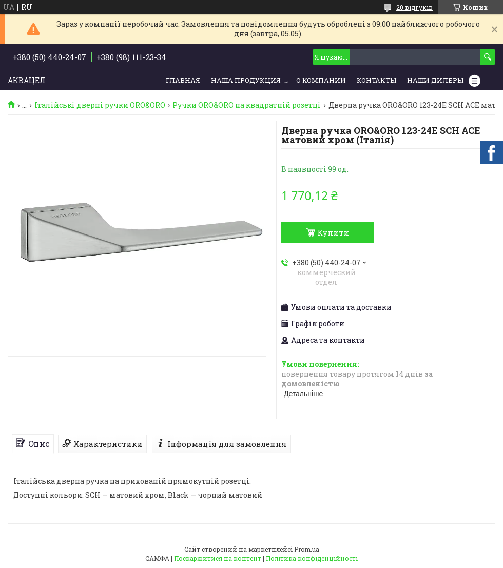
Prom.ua (306, 549)
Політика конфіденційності (312, 558)
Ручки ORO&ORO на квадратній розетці (246, 105)
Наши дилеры (435, 80)
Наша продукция (246, 80)
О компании (321, 80)
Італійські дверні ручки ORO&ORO (99, 105)
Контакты (376, 80)
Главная (183, 80)
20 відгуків (414, 7)
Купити (333, 232)
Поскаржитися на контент (217, 558)
